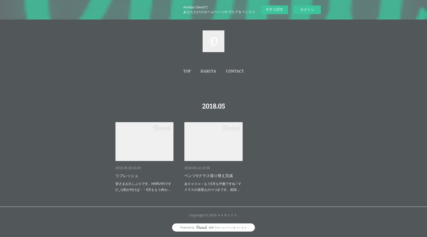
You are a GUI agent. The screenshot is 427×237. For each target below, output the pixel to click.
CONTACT (235, 71)
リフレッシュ (126, 175)
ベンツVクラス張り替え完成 (208, 175)
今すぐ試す (274, 9)
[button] (187, 71)
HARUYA (208, 71)
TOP (187, 71)
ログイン (307, 10)
